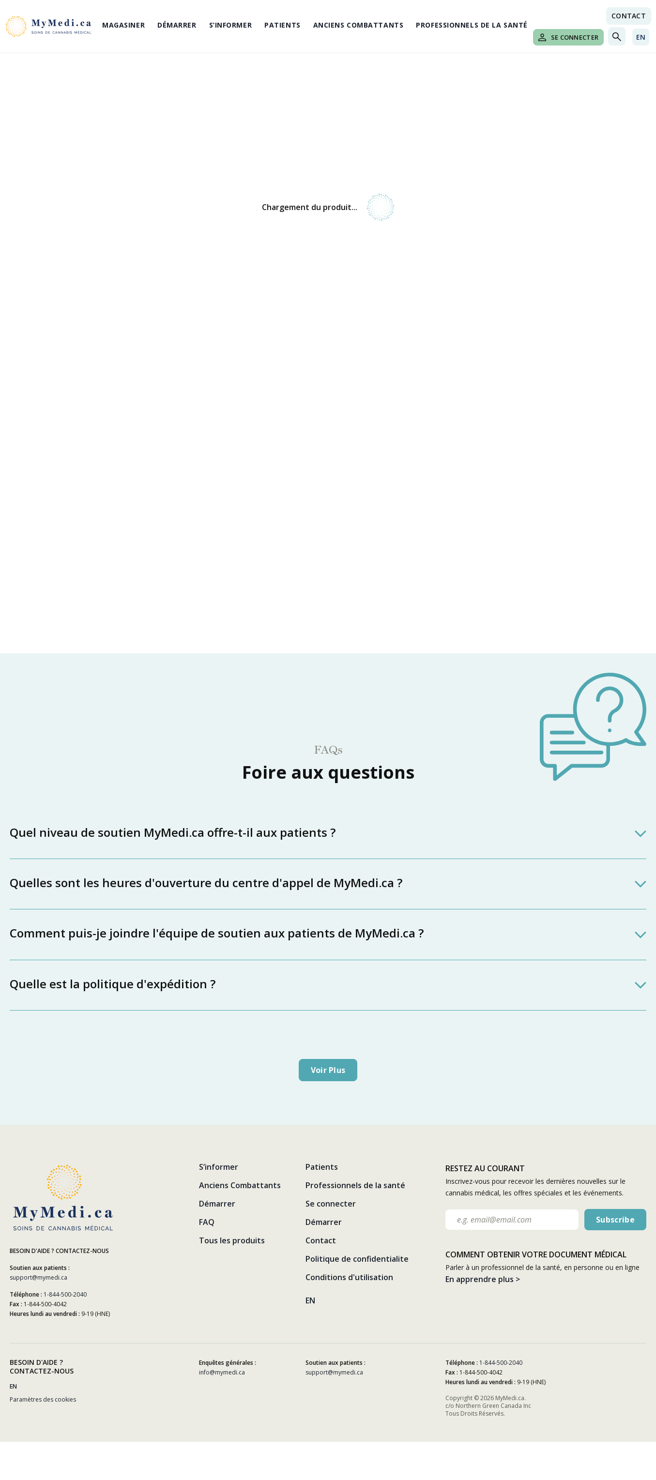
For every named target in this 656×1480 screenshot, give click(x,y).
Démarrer (176, 25)
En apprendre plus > (482, 1279)
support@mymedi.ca (38, 1277)
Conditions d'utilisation (349, 1277)
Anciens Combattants (358, 25)
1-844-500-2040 (65, 1294)
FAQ (206, 1222)
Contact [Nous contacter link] (628, 15)
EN (640, 37)
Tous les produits (232, 1240)
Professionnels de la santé (472, 25)
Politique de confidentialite (357, 1258)
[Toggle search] (616, 36)
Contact (320, 1240)
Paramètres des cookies (43, 1399)
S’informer (230, 25)
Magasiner (123, 25)
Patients (282, 25)
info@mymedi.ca (222, 1372)
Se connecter (568, 37)
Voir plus (328, 1070)
